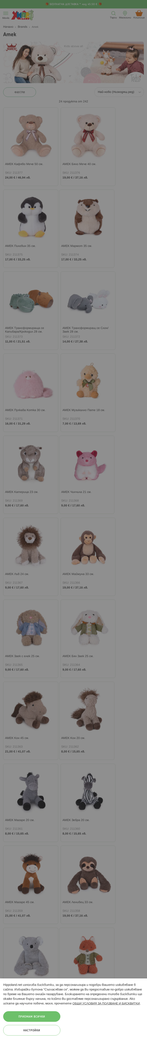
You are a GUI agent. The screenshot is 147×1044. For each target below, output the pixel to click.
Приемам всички (31, 1016)
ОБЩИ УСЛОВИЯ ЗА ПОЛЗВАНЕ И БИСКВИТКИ (106, 1003)
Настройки (31, 1030)
